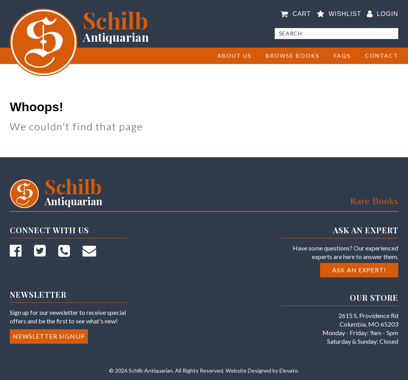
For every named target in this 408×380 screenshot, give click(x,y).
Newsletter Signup (49, 336)
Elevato (288, 370)
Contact (381, 55)
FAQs (342, 55)
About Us (234, 55)
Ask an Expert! (359, 269)
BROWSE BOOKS (293, 55)
